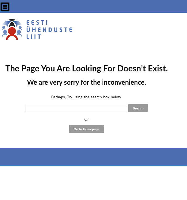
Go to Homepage (87, 129)
